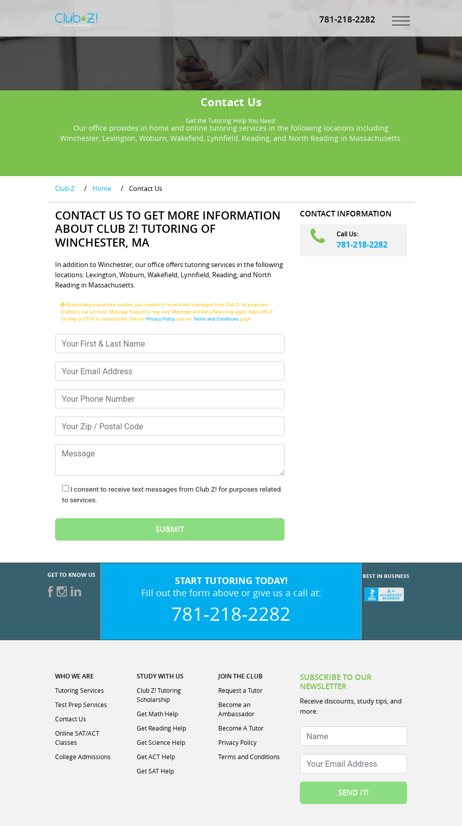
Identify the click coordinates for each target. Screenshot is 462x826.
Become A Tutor (241, 728)
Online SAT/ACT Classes (77, 737)
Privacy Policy (160, 319)
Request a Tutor (240, 690)
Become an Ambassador (236, 709)
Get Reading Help (161, 728)
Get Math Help (157, 714)
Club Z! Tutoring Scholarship (159, 694)
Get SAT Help (155, 771)
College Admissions (83, 756)
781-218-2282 (362, 244)
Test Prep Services (81, 704)
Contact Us (70, 719)
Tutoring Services (79, 690)
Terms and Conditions (216, 319)
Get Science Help (161, 742)
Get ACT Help (156, 756)
